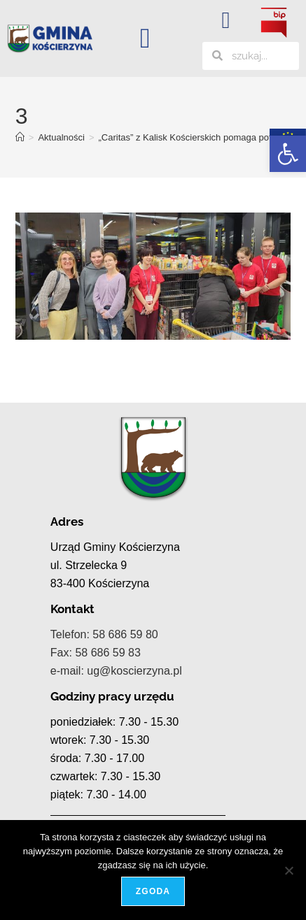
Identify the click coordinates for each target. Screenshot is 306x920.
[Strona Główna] (20, 137)
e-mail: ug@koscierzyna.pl (116, 671)
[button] (288, 154)
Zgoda (153, 891)
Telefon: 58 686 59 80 (104, 634)
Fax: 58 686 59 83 (95, 653)
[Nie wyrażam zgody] (288, 870)
